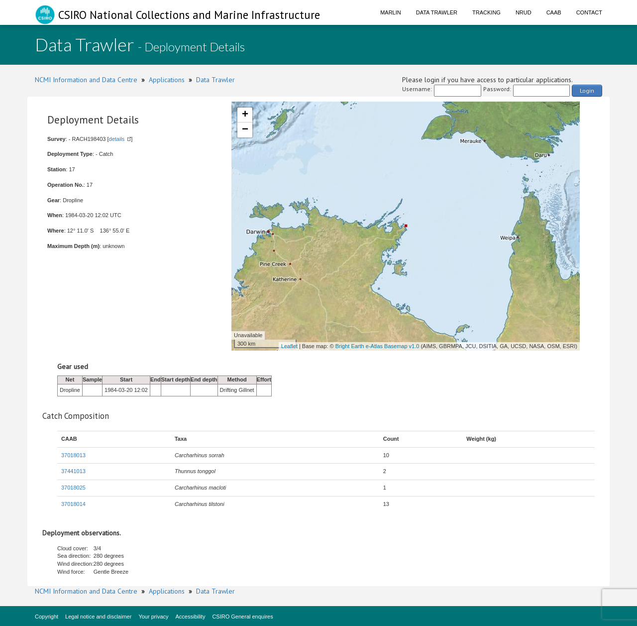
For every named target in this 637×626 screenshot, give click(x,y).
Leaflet (289, 346)
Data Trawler (436, 12)
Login (587, 90)
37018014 (73, 504)
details (117, 139)
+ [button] (245, 115)
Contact (589, 12)
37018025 (73, 488)
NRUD (523, 12)
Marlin (390, 12)
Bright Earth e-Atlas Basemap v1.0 (377, 346)
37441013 (73, 471)
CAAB (553, 12)
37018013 (73, 455)
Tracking (486, 12)
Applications (167, 79)
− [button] (245, 130)
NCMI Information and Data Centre (86, 79)
